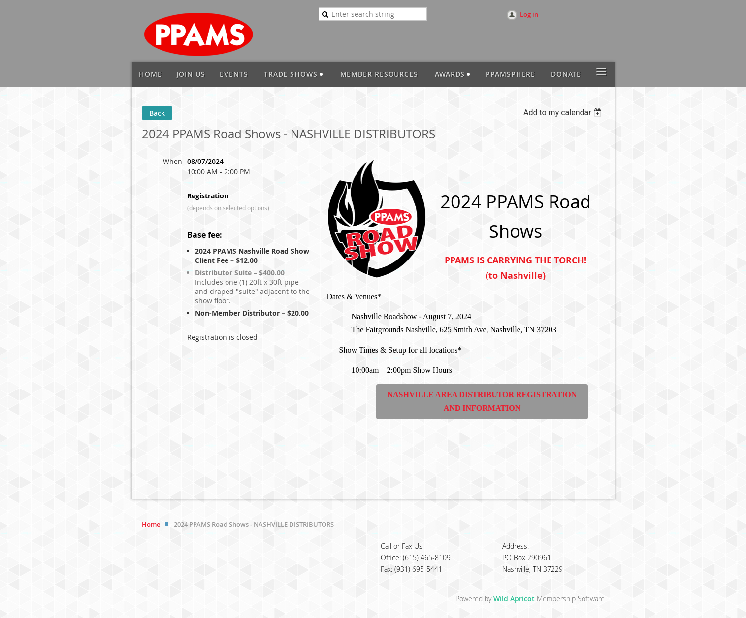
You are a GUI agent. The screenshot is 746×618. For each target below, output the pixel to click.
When (172, 161)
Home (151, 524)
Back (157, 113)
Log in (529, 14)
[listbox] (564, 112)
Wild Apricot (514, 598)
